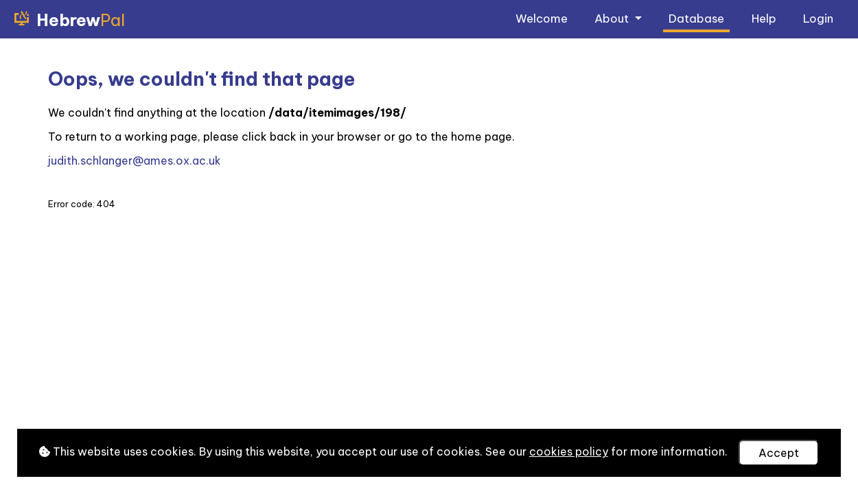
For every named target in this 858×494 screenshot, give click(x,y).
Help (764, 18)
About (612, 18)
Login (818, 18)
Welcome (541, 18)
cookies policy (568, 451)
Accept (778, 453)
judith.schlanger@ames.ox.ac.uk (134, 160)
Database (696, 18)
